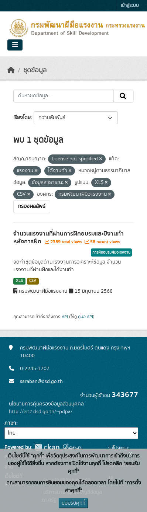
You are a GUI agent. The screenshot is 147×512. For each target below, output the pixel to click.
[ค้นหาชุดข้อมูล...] (63, 96)
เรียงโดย (22, 117)
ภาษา (10, 423)
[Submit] (123, 96)
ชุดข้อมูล (35, 70)
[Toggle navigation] (15, 44)
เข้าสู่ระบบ (130, 5)
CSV (32, 281)
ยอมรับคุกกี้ (73, 503)
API (65, 316)
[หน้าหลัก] (11, 70)
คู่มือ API (85, 316)
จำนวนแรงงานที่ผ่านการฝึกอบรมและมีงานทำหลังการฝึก (68, 237)
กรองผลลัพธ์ (31, 206)
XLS (19, 281)
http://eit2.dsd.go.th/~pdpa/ (40, 411)
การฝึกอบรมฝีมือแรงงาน (111, 252)
